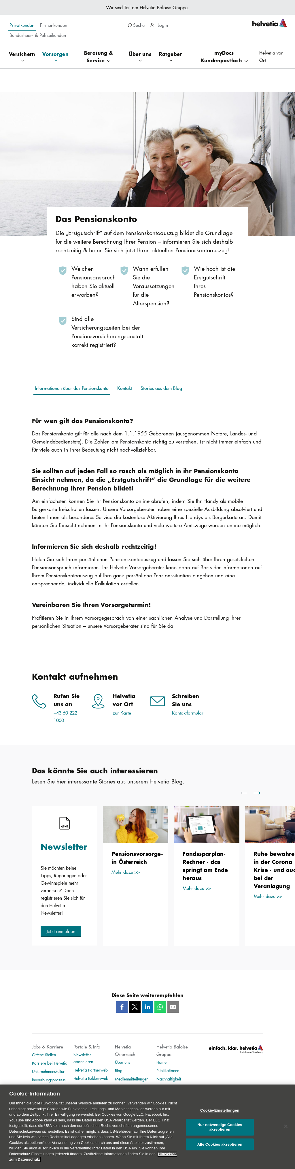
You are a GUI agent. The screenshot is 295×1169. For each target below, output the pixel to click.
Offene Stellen (44, 1054)
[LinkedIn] (147, 1007)
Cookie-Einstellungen (219, 1114)
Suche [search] (136, 25)
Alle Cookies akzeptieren (219, 1149)
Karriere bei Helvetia (49, 1063)
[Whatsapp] (160, 1007)
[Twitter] (135, 1007)
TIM (76, 1086)
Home (161, 1062)
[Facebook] (122, 1007)
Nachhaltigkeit (168, 1079)
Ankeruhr (123, 1087)
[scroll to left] (247, 793)
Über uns (122, 1062)
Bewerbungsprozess (48, 1079)
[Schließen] (285, 1130)
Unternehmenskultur (48, 1071)
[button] (61, 931)
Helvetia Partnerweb (90, 1070)
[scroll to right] (260, 793)
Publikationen (167, 1070)
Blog (118, 1070)
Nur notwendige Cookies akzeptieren (219, 1131)
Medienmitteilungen (131, 1079)
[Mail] (173, 1007)
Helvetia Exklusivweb (90, 1078)
